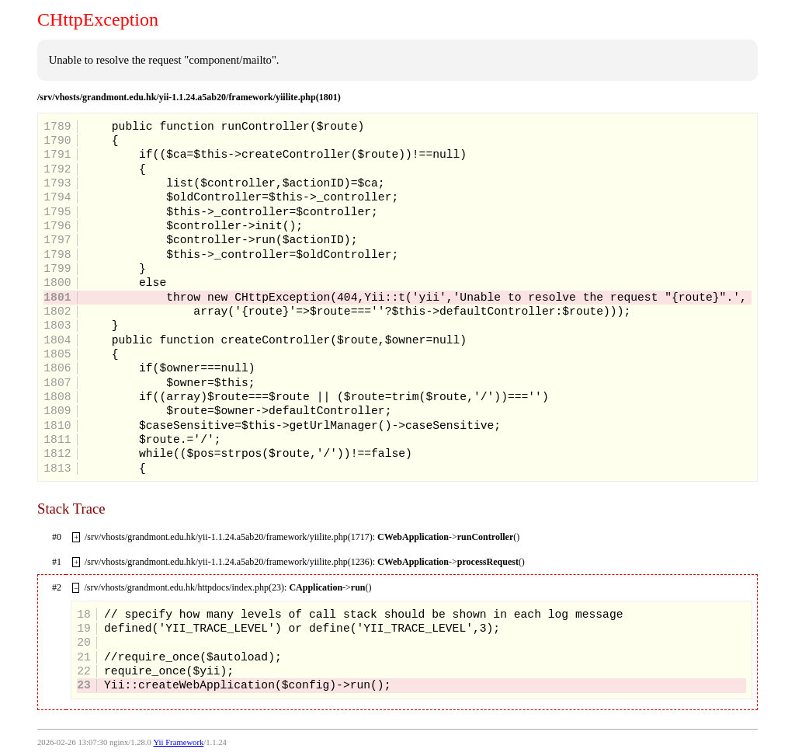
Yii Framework (178, 742)
